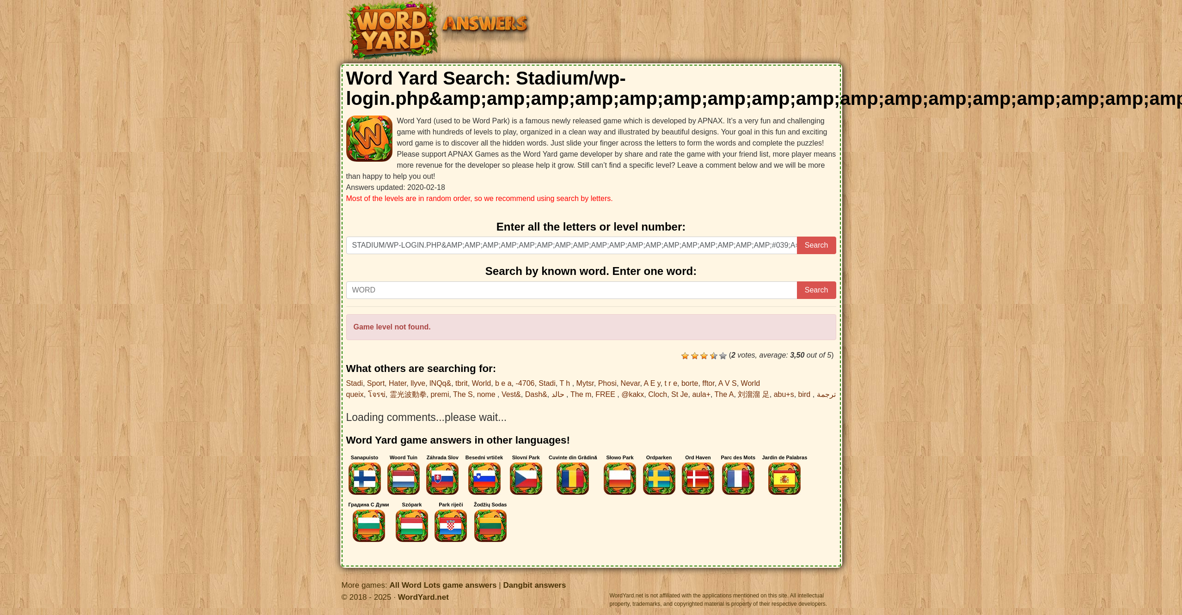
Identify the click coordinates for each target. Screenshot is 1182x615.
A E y (651, 383)
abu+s (784, 394)
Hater (397, 383)
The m (580, 394)
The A (724, 394)
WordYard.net (423, 597)
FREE (606, 394)
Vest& (511, 394)
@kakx (632, 394)
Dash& (536, 394)
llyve (417, 383)
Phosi (607, 383)
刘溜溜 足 (753, 394)
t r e (670, 383)
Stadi (354, 383)
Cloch (657, 394)
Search (816, 245)
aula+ (701, 394)
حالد (558, 394)
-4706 (525, 383)
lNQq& (440, 383)
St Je (679, 394)
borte (689, 383)
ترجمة (826, 394)
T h (565, 383)
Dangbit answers (534, 585)
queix (355, 394)
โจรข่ (377, 394)
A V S (727, 383)
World (481, 383)
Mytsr (585, 383)
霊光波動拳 (408, 394)
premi (439, 394)
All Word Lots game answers (442, 585)
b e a (503, 383)
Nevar (630, 383)
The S (463, 394)
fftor (708, 383)
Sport (376, 383)
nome (487, 394)
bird (805, 394)
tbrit (461, 383)
